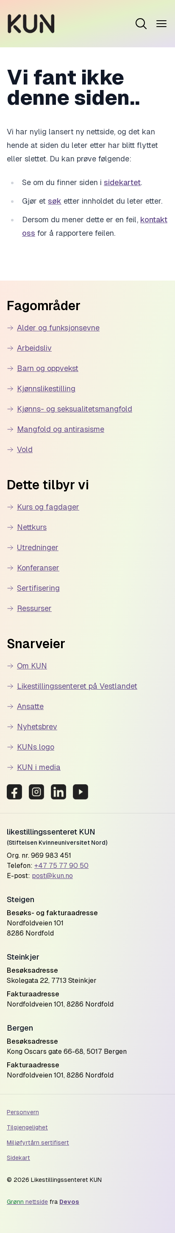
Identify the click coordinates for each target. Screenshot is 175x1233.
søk (54, 200)
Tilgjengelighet (27, 1127)
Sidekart (18, 1157)
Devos (69, 1201)
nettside (27, 1201)
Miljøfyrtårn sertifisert (38, 1142)
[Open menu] (141, 23)
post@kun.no (52, 876)
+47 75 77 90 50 (61, 866)
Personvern (23, 1112)
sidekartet (122, 182)
